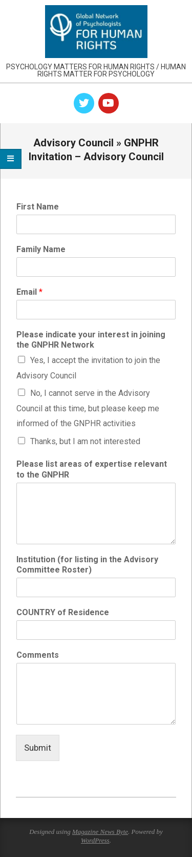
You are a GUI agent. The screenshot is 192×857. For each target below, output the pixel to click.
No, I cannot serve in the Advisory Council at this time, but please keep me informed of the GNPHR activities (87, 408)
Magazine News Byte (100, 831)
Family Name (41, 249)
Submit (37, 747)
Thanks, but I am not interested (85, 441)
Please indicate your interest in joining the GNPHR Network (90, 340)
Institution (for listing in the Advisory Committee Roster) (87, 565)
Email (29, 292)
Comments (37, 655)
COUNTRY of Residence (62, 612)
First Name (37, 207)
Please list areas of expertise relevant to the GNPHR (91, 469)
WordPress (95, 840)
